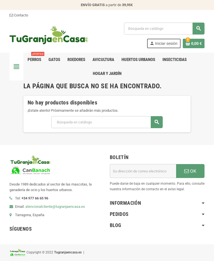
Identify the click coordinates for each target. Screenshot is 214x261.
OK (190, 171)
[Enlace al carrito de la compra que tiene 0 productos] (194, 43)
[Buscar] (164, 29)
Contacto (18, 15)
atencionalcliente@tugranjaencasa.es (55, 206)
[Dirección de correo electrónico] (143, 171)
